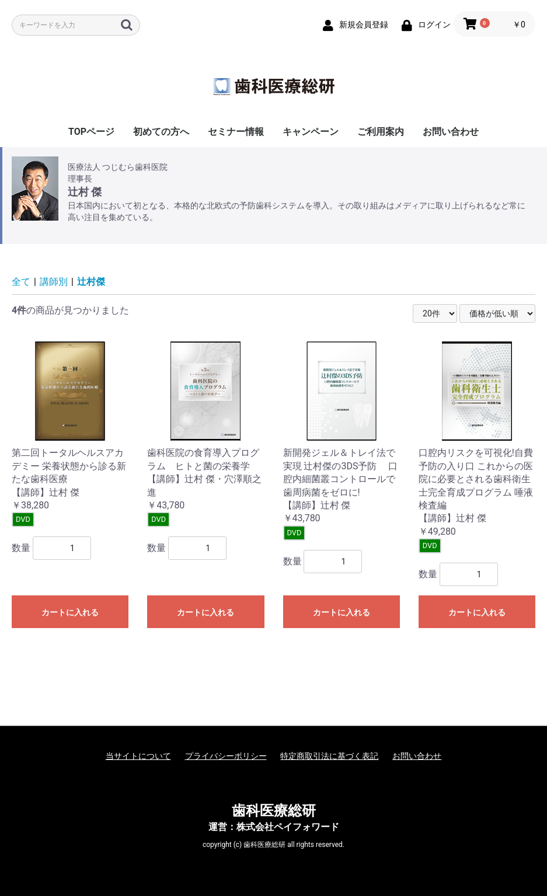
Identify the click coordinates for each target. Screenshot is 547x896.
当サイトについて (138, 756)
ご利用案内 (380, 131)
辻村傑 (91, 281)
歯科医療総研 (274, 811)
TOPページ (91, 131)
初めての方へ (161, 131)
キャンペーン (311, 131)
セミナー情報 (236, 131)
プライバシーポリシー (226, 756)
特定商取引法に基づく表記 (329, 756)
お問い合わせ (451, 131)
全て (21, 281)
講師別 (54, 281)
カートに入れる (70, 612)
